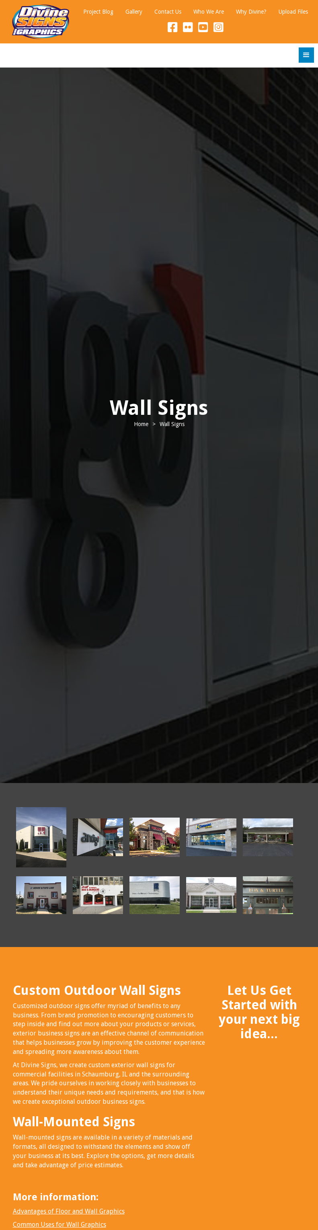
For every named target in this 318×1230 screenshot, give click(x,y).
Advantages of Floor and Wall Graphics (69, 1211)
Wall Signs (172, 424)
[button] (306, 55)
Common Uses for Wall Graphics (59, 1224)
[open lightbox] (41, 837)
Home (141, 424)
